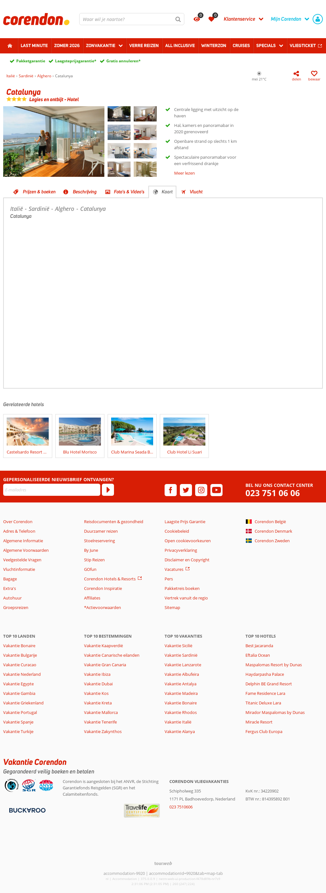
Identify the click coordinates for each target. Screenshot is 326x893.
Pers (169, 579)
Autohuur (12, 598)
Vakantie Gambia (19, 693)
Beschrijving (85, 192)
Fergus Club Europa (263, 731)
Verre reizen (144, 45)
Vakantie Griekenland (23, 703)
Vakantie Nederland (22, 674)
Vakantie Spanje (18, 722)
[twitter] (186, 490)
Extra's (9, 588)
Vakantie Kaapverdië (103, 645)
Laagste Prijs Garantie (185, 521)
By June (91, 550)
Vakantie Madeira (181, 693)
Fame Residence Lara (265, 693)
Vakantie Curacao (19, 665)
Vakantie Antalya (180, 684)
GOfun (90, 569)
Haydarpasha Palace (264, 674)
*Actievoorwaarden (102, 607)
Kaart (167, 192)
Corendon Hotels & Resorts (110, 579)
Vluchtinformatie (19, 569)
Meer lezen (184, 173)
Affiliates (92, 598)
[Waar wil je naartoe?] (131, 19)
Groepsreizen (15, 607)
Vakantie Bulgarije (20, 655)
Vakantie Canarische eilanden (111, 655)
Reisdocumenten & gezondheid (113, 521)
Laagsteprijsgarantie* (75, 61)
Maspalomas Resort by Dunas (273, 665)
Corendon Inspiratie (103, 588)
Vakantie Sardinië (181, 655)
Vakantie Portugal (20, 712)
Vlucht (196, 192)
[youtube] (216, 490)
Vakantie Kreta (98, 703)
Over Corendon (17, 521)
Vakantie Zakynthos (103, 731)
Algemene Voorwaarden (26, 550)
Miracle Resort (259, 722)
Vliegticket (303, 45)
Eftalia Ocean (257, 655)
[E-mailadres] (51, 490)
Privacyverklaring (181, 550)
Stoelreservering (99, 540)
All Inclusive (180, 45)
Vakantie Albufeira (182, 674)
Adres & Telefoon (19, 531)
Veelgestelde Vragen (22, 560)
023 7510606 (181, 807)
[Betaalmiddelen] (26, 810)
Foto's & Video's (129, 192)
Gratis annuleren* (123, 61)
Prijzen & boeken (39, 192)
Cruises (241, 45)
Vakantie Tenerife (100, 722)
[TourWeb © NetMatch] (163, 863)
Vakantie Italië (178, 722)
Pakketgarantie (30, 61)
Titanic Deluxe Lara (263, 703)
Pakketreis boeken (182, 588)
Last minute (34, 45)
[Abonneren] (108, 490)
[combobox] (131, 19)
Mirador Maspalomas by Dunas (275, 712)
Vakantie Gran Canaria (105, 665)
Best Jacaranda (259, 645)
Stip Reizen (94, 560)
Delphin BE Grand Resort (268, 684)
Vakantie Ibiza (97, 674)
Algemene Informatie (23, 540)
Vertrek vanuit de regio (186, 598)
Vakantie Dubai (98, 684)
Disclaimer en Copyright (187, 560)
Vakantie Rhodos (181, 712)
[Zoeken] (178, 19)
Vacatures (174, 569)
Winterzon (213, 45)
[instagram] (201, 490)
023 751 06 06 (272, 493)
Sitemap (172, 607)
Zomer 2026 (67, 45)
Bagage (10, 579)
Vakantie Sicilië (178, 645)
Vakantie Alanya (180, 731)
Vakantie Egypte (18, 684)
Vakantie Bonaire (19, 645)
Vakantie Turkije (18, 731)
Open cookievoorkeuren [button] (188, 540)
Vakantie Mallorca (101, 712)
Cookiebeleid (177, 531)
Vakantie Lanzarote (183, 665)
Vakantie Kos (96, 693)
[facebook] (171, 490)
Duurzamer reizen (101, 531)
